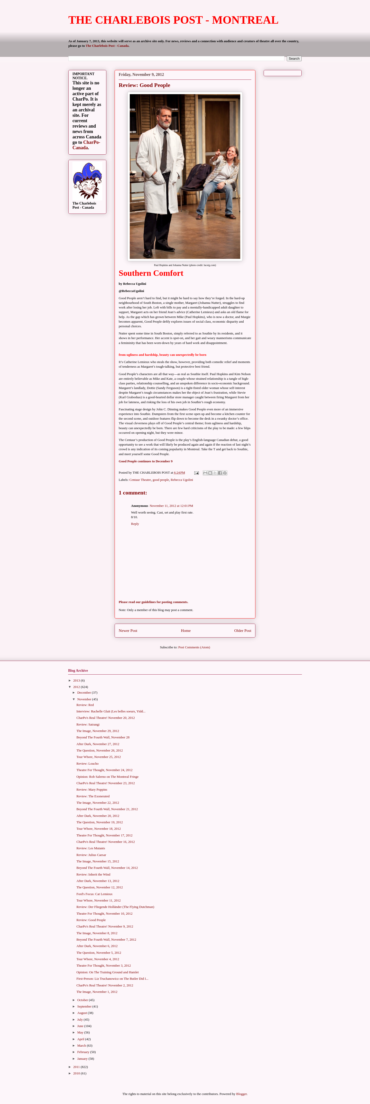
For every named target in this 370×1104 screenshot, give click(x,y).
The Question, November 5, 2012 (98, 953)
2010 (77, 1073)
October (83, 1000)
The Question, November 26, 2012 (99, 750)
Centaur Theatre (140, 480)
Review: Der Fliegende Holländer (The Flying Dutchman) (115, 907)
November (84, 699)
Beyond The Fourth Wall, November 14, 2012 (107, 868)
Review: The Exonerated (92, 796)
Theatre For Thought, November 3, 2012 (103, 965)
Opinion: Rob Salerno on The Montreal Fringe (107, 777)
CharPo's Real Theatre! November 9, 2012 (104, 926)
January (83, 1059)
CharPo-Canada (86, 145)
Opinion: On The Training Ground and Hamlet (107, 972)
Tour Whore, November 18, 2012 (98, 829)
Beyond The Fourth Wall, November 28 (102, 737)
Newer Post (128, 630)
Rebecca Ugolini (182, 480)
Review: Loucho (87, 763)
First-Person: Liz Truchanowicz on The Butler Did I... (112, 979)
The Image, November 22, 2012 (97, 803)
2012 (77, 687)
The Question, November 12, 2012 (99, 887)
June (80, 1026)
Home (186, 630)
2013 (77, 680)
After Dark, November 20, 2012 (97, 816)
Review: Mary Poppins (91, 789)
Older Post (242, 630)
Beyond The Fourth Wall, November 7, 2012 (106, 939)
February (83, 1052)
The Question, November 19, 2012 (99, 822)
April (81, 1039)
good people (161, 480)
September (84, 1006)
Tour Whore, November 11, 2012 (98, 900)
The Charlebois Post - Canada (107, 46)
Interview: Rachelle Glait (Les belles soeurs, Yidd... (110, 711)
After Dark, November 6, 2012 (96, 946)
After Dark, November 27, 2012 (97, 744)
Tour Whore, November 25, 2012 (98, 757)
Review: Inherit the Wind (93, 874)
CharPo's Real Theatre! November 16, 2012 (105, 842)
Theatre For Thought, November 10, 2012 (104, 913)
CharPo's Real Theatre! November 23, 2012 (105, 783)
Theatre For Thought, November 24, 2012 (104, 770)
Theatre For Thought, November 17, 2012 (104, 835)
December (84, 692)
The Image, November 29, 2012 (97, 731)
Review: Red (85, 705)
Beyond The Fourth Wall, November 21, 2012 (107, 809)
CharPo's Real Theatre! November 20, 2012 (105, 718)
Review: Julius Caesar (91, 855)
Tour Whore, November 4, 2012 (97, 959)
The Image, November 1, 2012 (96, 992)
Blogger (241, 1094)
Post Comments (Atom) (194, 647)
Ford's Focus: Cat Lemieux (94, 894)
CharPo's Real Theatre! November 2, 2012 (104, 985)
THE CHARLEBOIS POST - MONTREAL (173, 20)
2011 (77, 1067)
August (82, 1013)
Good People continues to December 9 (146, 461)
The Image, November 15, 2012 (97, 861)
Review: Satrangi (87, 724)
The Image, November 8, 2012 (96, 933)
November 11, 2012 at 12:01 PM (171, 506)
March (82, 1045)
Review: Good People (91, 920)
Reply (135, 524)
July (80, 1019)
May (80, 1032)
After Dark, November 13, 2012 (97, 881)
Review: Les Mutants (90, 848)
